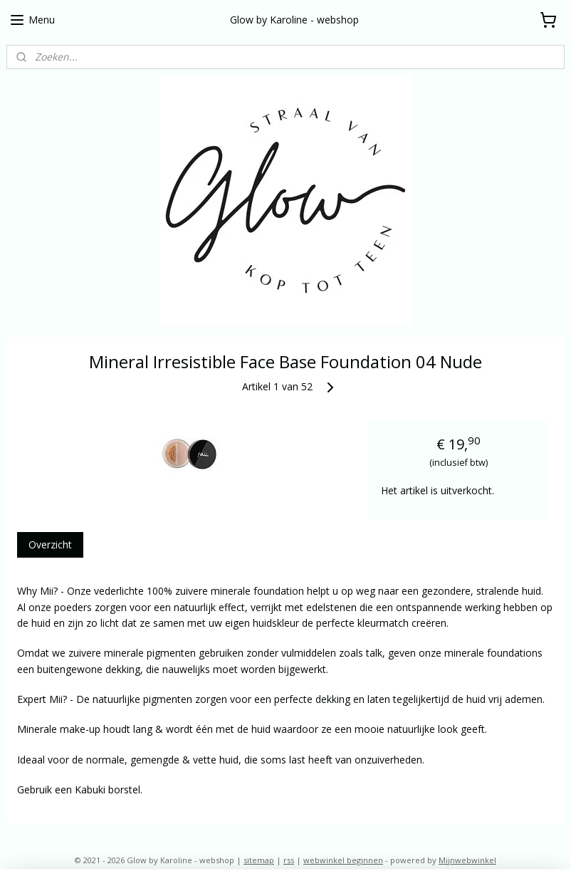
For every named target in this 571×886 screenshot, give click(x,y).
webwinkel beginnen (343, 860)
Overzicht (50, 544)
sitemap (258, 860)
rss (288, 860)
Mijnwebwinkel (467, 860)
